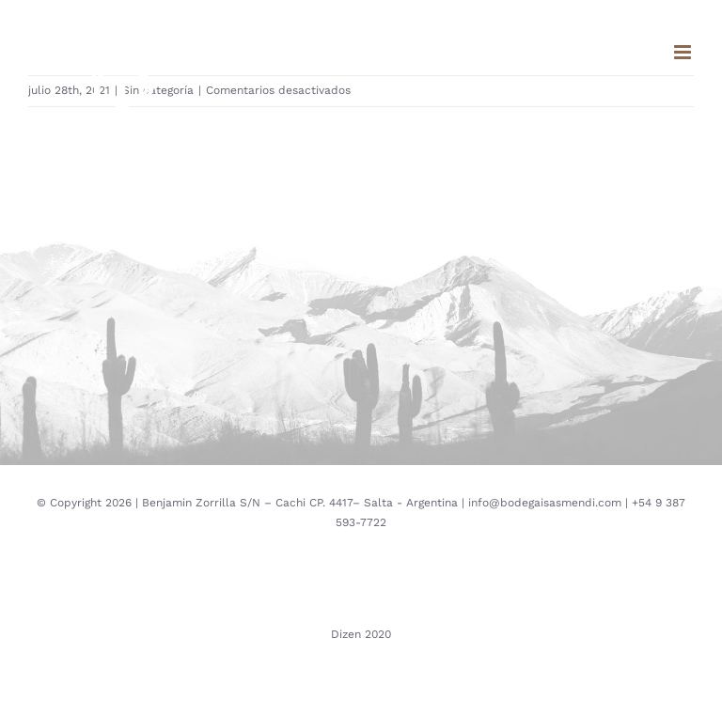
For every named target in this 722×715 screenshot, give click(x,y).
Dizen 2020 (361, 634)
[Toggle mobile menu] (684, 52)
